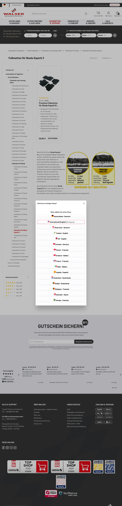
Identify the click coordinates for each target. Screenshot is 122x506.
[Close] (84, 203)
